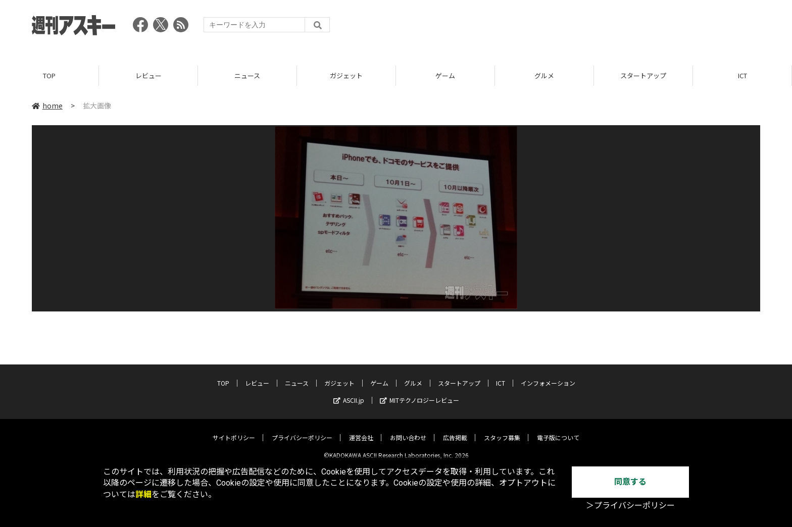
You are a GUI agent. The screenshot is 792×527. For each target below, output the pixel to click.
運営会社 (361, 430)
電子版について (558, 430)
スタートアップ (643, 75)
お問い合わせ (408, 430)
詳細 (143, 494)
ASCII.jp (348, 392)
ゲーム (445, 75)
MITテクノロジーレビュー (419, 392)
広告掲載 (455, 430)
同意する (630, 482)
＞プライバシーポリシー (630, 505)
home (47, 105)
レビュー (148, 75)
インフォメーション (548, 375)
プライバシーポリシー (302, 430)
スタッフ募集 (502, 430)
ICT (742, 75)
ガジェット (346, 75)
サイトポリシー (234, 430)
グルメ (544, 75)
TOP (49, 75)
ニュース (247, 75)
